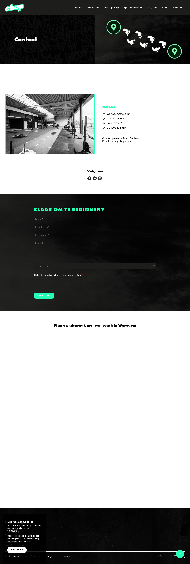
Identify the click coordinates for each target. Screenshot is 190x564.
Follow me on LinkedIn (94, 177)
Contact (178, 7)
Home (78, 7)
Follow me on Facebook (89, 177)
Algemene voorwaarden (60, 556)
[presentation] (57, 284)
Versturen (44, 295)
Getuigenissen (133, 7)
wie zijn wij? (111, 7)
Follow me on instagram (99, 177)
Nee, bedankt (15, 557)
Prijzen (152, 7)
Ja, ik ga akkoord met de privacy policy (58, 275)
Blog (165, 7)
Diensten (93, 7)
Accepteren (17, 550)
